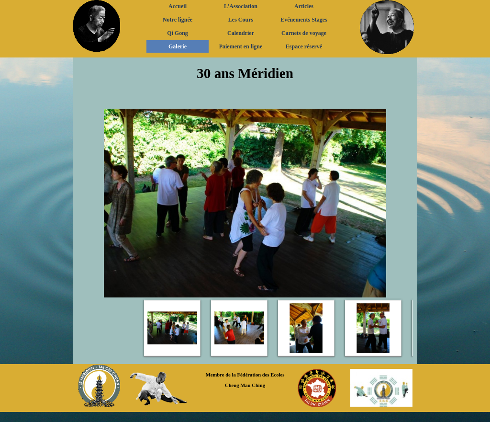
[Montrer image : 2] (239, 328)
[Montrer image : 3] (306, 328)
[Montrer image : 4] (373, 328)
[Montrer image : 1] (172, 328)
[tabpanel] (245, 83)
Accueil (177, 6)
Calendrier (240, 33)
